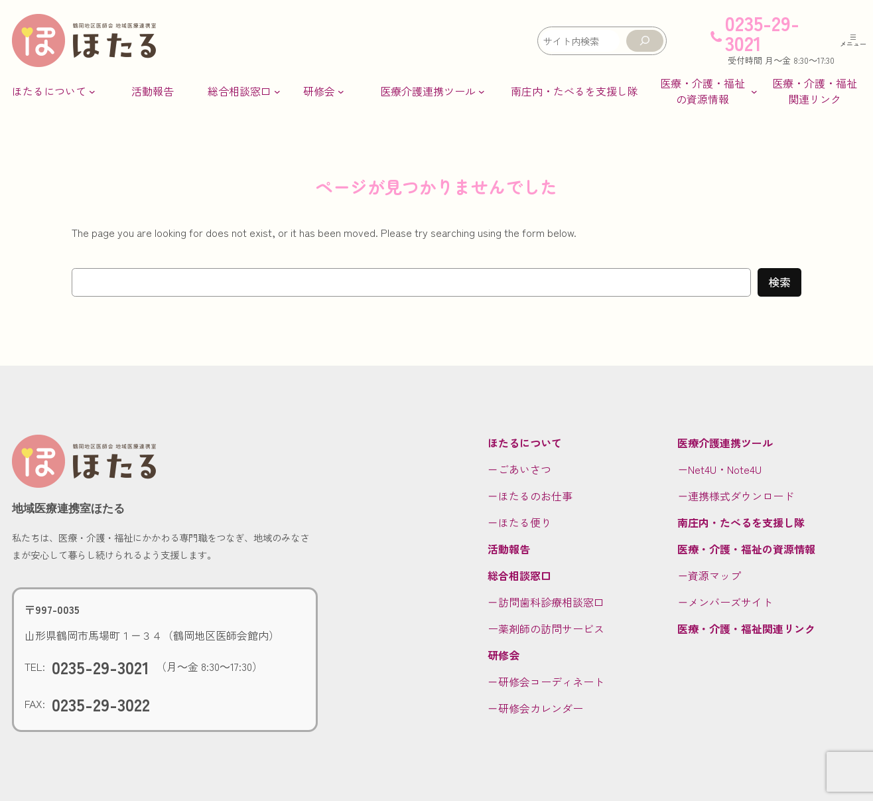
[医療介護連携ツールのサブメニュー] (432, 91)
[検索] (644, 41)
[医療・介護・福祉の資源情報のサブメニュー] (707, 91)
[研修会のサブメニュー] (323, 91)
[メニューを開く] (853, 40)
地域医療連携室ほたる (68, 508)
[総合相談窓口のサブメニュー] (244, 91)
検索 (779, 282)
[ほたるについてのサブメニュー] (54, 91)
